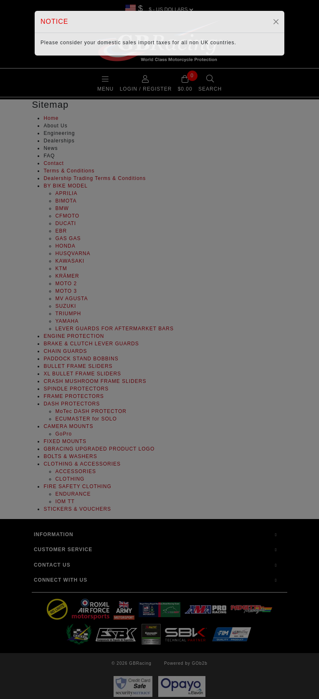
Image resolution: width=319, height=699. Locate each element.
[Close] (276, 21)
